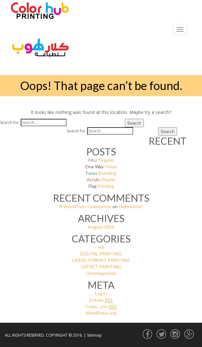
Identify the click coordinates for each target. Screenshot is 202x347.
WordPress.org (101, 313)
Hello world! (131, 206)
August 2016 (101, 226)
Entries (101, 300)
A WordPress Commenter (85, 206)
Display (101, 179)
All (101, 247)
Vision (101, 166)
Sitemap (94, 335)
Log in (101, 293)
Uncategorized (101, 273)
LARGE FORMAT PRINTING (101, 260)
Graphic (101, 160)
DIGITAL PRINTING (101, 253)
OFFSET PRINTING (101, 266)
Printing (101, 186)
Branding (101, 173)
